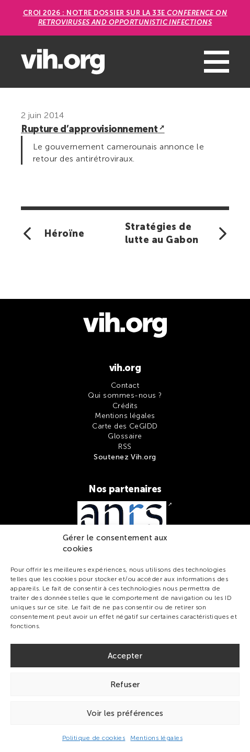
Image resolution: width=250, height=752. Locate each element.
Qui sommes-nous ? (125, 395)
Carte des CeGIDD (125, 426)
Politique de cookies (94, 738)
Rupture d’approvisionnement (89, 129)
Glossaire (125, 436)
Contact (125, 385)
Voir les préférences (125, 713)
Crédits (125, 405)
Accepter (125, 656)
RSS (124, 446)
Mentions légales (156, 738)
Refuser (125, 684)
